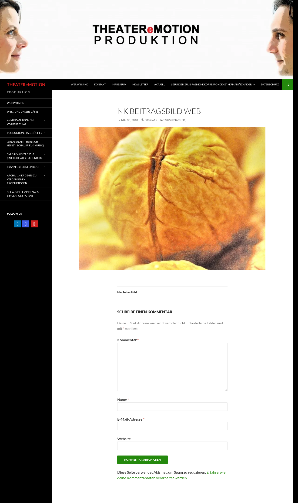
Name (123, 399)
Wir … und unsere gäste (22, 111)
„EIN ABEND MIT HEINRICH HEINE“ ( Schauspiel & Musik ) (25, 143)
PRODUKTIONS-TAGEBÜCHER (24, 132)
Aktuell (159, 84)
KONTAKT (100, 84)
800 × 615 (151, 120)
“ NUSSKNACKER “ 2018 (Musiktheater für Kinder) (24, 156)
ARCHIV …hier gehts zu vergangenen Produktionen (22, 179)
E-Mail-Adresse (130, 419)
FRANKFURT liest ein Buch (23, 166)
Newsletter (140, 84)
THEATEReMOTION (26, 84)
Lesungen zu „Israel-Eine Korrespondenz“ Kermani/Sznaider (211, 84)
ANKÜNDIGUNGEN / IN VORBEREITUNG (20, 122)
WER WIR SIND (79, 84)
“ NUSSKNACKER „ (175, 120)
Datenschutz (270, 84)
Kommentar (128, 340)
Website (124, 438)
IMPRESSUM (119, 84)
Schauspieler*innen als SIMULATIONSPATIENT (23, 193)
